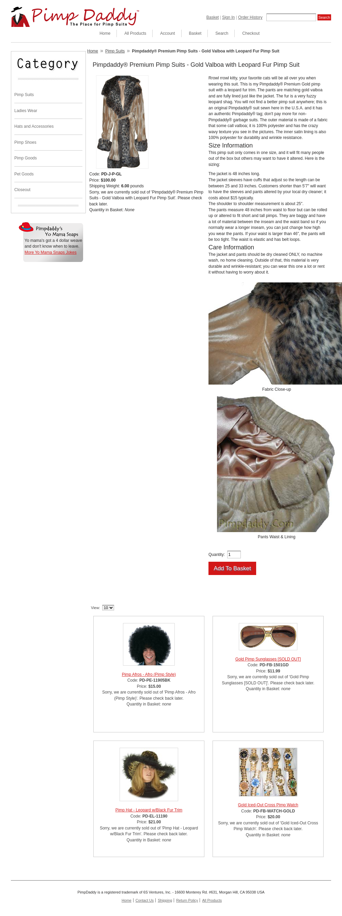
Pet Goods (24, 174)
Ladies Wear (25, 110)
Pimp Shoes (25, 142)
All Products (135, 33)
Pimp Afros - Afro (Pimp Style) (149, 674)
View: (95, 608)
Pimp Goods (25, 158)
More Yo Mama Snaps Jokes (51, 252)
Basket (212, 17)
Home (104, 33)
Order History (250, 17)
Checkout (251, 33)
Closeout (22, 189)
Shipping (165, 900)
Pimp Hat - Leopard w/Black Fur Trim (149, 810)
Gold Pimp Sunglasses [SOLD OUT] (268, 659)
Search (221, 33)
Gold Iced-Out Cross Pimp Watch (268, 805)
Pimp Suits (24, 94)
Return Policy (187, 900)
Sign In (228, 17)
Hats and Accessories (33, 126)
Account (167, 33)
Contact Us (145, 900)
